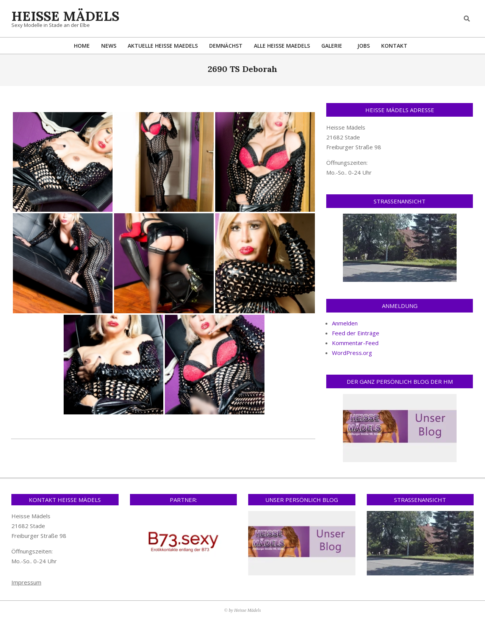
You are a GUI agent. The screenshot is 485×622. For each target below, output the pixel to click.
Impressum (26, 582)
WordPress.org (352, 352)
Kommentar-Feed (355, 343)
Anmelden (345, 323)
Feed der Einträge (355, 333)
